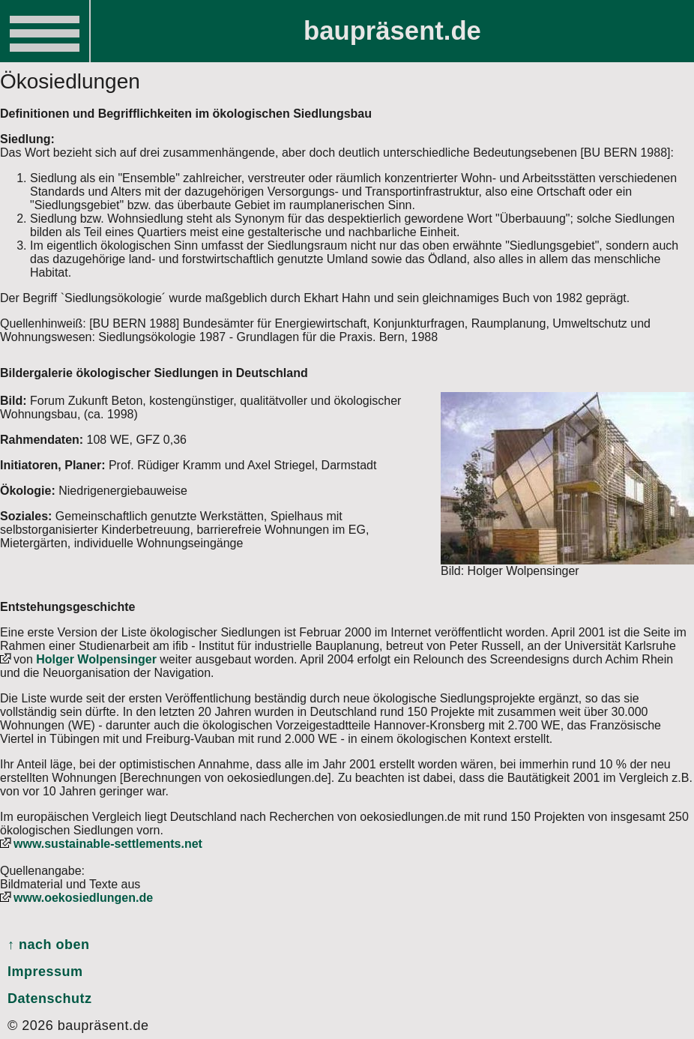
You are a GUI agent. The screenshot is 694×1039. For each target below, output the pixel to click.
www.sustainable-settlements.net (107, 843)
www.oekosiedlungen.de (83, 897)
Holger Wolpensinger (96, 659)
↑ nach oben (48, 944)
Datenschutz (49, 998)
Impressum (45, 971)
